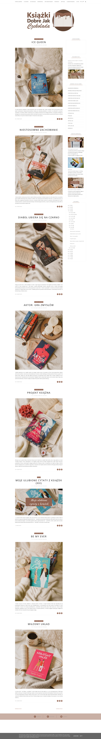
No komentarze (18, 118)
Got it (81, 735)
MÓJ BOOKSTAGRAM (49, 1)
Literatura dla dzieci (72, 93)
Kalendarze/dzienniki (72, 88)
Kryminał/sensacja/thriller (74, 90)
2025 (70, 205)
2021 (70, 249)
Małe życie (70, 169)
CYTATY (77, 1)
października (73, 214)
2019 (70, 253)
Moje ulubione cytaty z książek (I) (74, 189)
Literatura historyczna (73, 98)
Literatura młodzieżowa (73, 103)
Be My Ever (39, 536)
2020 (70, 251)
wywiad (69, 128)
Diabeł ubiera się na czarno (39, 217)
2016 (70, 258)
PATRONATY (57, 1)
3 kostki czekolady (39, 39)
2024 (70, 207)
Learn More (76, 735)
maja (71, 223)
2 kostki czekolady (39, 302)
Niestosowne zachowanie (38, 129)
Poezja (69, 115)
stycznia (72, 247)
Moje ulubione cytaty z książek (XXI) (38, 482)
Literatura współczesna (73, 108)
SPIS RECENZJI (33, 1)
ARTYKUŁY (63, 1)
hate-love (70, 125)
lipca (71, 219)
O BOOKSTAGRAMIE (71, 1)
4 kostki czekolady (39, 126)
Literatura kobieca (72, 100)
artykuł (69, 120)
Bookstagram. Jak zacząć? (73, 149)
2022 (70, 210)
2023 (70, 209)
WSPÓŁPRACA (40, 1)
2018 (70, 255)
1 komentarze (18, 525)
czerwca (72, 221)
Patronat (70, 113)
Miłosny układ (39, 624)
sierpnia (72, 218)
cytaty (39, 477)
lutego (71, 227)
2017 (70, 256)
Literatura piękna (71, 105)
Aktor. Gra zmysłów (39, 305)
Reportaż (70, 118)
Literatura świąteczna (73, 110)
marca (71, 225)
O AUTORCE (26, 1)
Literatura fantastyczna (73, 95)
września (72, 216)
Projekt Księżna (39, 393)
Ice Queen (39, 42)
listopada (72, 212)
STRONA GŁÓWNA (18, 1)
